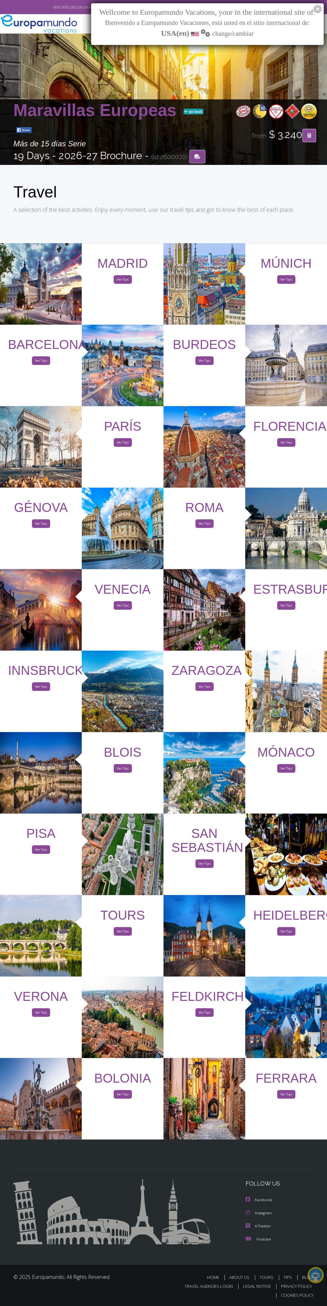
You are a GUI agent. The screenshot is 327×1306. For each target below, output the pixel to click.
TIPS (288, 1277)
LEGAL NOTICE (254, 1286)
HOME (215, 1277)
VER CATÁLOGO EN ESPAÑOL (60, 7)
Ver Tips (122, 281)
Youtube (258, 1239)
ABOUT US (241, 1277)
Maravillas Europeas (97, 110)
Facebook (259, 1200)
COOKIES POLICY (296, 1295)
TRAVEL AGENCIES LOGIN (204, 1286)
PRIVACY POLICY (295, 1286)
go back (193, 112)
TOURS (268, 1277)
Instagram (259, 1213)
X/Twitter (258, 1226)
